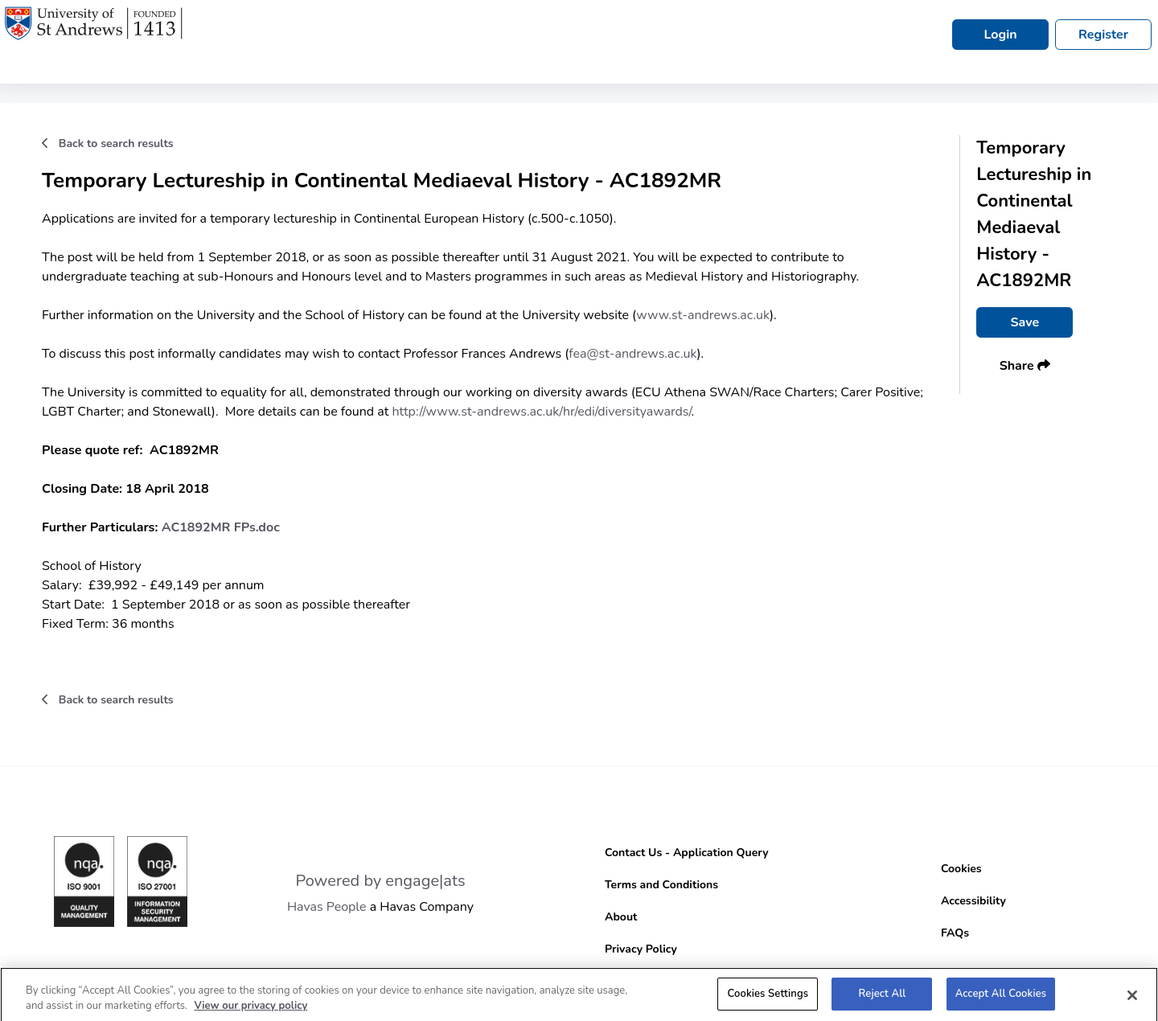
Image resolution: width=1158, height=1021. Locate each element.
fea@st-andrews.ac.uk (632, 354)
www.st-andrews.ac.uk (703, 315)
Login (999, 34)
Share (1025, 366)
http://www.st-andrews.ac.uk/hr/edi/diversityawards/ (542, 411)
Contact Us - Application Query (687, 852)
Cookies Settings (767, 998)
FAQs (955, 933)
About (621, 917)
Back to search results (108, 143)
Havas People (327, 907)
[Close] (1132, 1000)
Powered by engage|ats (380, 881)
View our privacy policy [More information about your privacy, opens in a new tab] (250, 1010)
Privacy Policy (641, 949)
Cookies (961, 868)
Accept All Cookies (1001, 998)
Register (1103, 34)
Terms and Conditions (661, 884)
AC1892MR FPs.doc (221, 527)
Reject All (882, 998)
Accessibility (973, 900)
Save (1024, 322)
